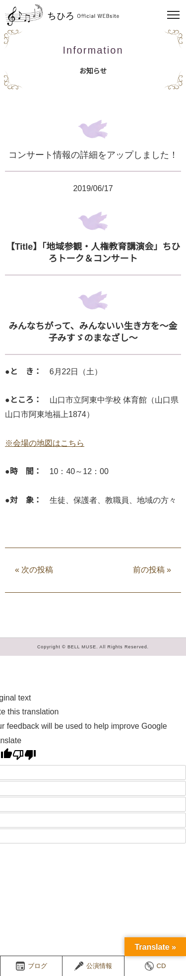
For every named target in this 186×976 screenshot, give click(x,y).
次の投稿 (34, 569)
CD (155, 966)
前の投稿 (152, 569)
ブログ (31, 966)
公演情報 (93, 966)
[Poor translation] (24, 754)
